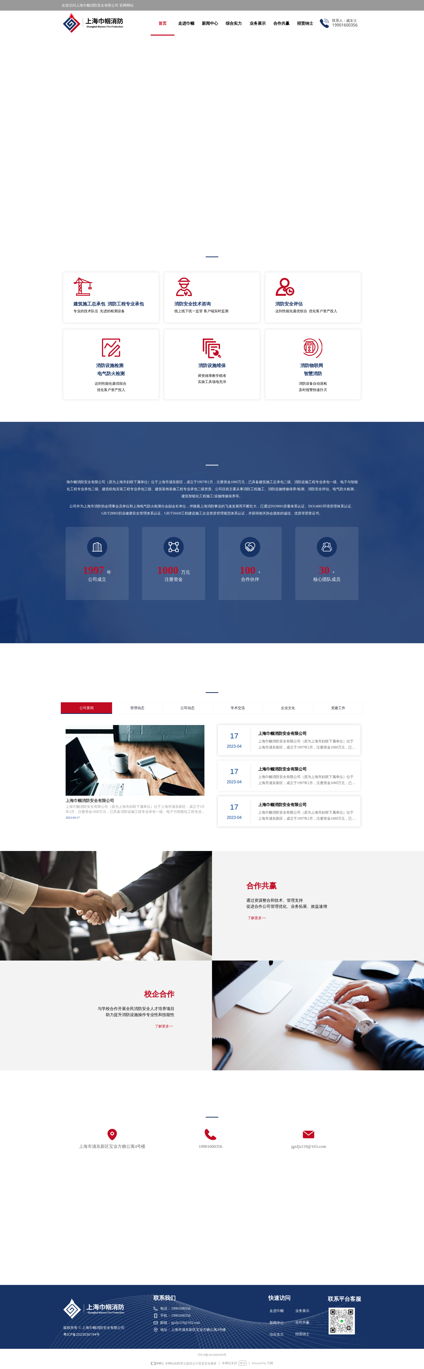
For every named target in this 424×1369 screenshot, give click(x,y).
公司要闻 (87, 708)
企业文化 (288, 708)
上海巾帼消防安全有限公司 (282, 733)
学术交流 (238, 708)
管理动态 (137, 708)
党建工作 (338, 708)
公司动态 (187, 708)
